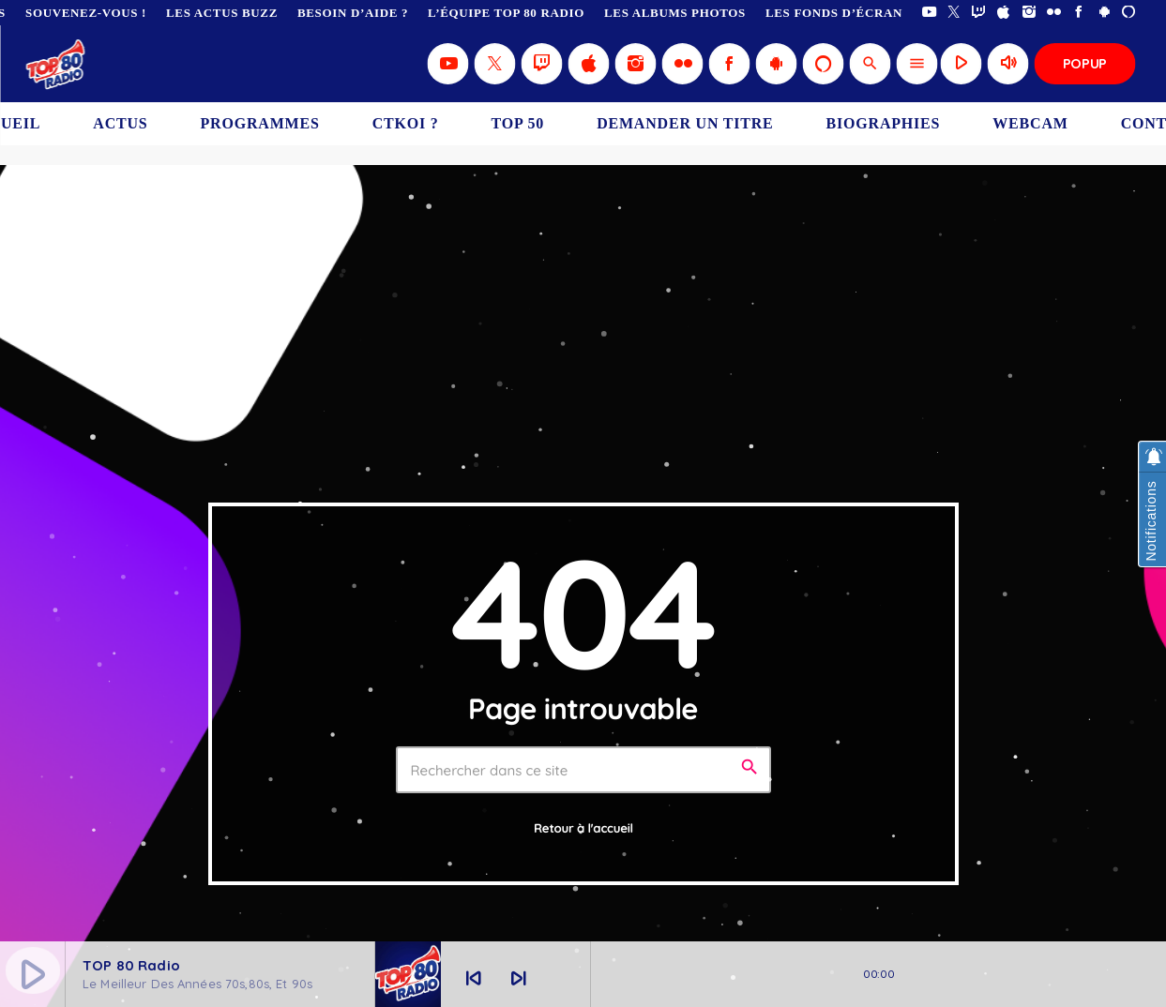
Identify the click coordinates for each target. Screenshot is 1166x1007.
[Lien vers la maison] (57, 64)
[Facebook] (1079, 13)
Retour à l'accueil (583, 828)
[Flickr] (1054, 13)
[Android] (1105, 13)
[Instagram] (1029, 13)
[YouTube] (929, 13)
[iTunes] (1004, 13)
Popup (1085, 63)
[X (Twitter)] (954, 13)
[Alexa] (1129, 13)
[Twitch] (979, 13)
